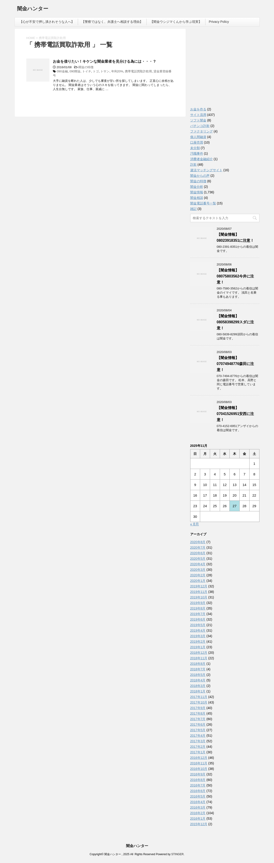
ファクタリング (201, 131)
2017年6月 (198, 724)
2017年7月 (198, 719)
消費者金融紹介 (201, 159)
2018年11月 (199, 658)
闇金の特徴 (85, 67)
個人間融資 (198, 137)
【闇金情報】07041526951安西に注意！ (235, 414)
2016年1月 (198, 818)
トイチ (86, 71)
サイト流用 (198, 115)
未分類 (195, 148)
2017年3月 (198, 741)
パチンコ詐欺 (200, 126)
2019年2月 (198, 641)
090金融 (62, 71)
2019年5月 (198, 625)
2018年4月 (198, 680)
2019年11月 (199, 592)
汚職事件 (196, 153)
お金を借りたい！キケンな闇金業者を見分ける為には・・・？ (104, 61)
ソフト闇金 (198, 120)
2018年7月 (198, 669)
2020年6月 (198, 553)
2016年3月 (198, 807)
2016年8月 (198, 780)
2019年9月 (198, 603)
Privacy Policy (219, 22)
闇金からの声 (200, 175)
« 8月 (194, 524)
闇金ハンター (32, 9)
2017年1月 (198, 752)
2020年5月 (198, 558)
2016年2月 (198, 813)
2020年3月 (198, 569)
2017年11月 (199, 697)
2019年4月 (198, 630)
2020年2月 (198, 575)
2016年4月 (198, 802)
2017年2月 (198, 746)
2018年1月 (198, 691)
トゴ (96, 71)
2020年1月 (198, 581)
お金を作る (198, 109)
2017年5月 (198, 730)
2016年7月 (198, 785)
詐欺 (193, 164)
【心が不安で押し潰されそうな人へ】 (46, 22)
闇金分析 (196, 187)
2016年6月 (198, 791)
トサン (104, 71)
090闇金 (75, 71)
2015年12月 (199, 824)
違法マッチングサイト (206, 170)
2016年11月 (199, 763)
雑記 (193, 209)
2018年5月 (198, 675)
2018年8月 (198, 664)
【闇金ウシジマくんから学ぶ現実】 (176, 22)
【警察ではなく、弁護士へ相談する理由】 (112, 22)
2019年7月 (198, 614)
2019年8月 (198, 608)
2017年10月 (199, 702)
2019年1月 (198, 647)
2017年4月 (198, 735)
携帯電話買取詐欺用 (138, 71)
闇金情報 (196, 192)
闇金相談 (196, 198)
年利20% (117, 71)
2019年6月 (198, 619)
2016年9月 (198, 774)
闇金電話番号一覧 (203, 203)
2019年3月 (198, 636)
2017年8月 (198, 713)
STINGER (177, 854)
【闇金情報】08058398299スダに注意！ (235, 322)
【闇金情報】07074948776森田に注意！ (235, 364)
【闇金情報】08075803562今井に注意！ (235, 276)
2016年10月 (199, 769)
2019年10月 (199, 597)
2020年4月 (198, 564)
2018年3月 (198, 686)
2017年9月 (198, 708)
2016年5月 (198, 796)
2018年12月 (199, 652)
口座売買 (196, 142)
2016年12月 (199, 758)
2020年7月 (198, 547)
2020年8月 (198, 542)
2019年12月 (199, 586)
